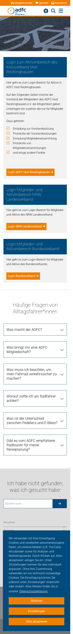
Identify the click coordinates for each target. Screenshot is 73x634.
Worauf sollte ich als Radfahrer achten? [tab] (31, 398)
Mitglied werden (22, 3)
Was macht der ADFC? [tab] (24, 329)
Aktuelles (9, 522)
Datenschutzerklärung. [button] (33, 591)
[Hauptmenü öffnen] (61, 10)
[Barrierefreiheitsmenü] (46, 10)
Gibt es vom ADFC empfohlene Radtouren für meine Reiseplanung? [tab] (31, 445)
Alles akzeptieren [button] (36, 621)
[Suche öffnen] (53, 10)
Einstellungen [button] (36, 611)
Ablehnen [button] (37, 601)
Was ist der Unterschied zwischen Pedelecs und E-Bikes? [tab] (32, 420)
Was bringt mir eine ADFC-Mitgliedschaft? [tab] (27, 349)
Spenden (42, 3)
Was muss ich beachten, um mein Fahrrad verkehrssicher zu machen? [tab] (32, 374)
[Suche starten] (60, 503)
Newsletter (59, 3)
